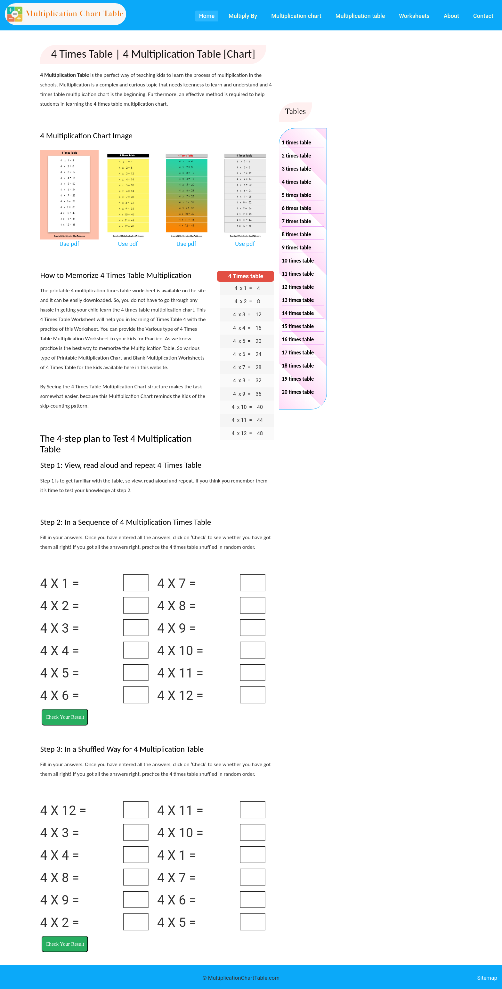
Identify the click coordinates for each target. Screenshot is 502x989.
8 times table (296, 234)
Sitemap (487, 978)
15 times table (298, 326)
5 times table (296, 195)
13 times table (298, 300)
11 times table (298, 274)
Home (207, 15)
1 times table (296, 142)
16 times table (298, 339)
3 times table (296, 169)
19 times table (298, 379)
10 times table (298, 260)
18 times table (298, 365)
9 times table (296, 247)
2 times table (296, 155)
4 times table (296, 182)
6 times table (296, 208)
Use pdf (69, 243)
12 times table (298, 287)
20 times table (298, 392)
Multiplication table (360, 15)
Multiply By (243, 15)
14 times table (298, 313)
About (451, 15)
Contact (483, 15)
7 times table (296, 221)
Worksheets (414, 15)
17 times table (298, 352)
